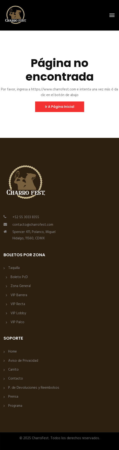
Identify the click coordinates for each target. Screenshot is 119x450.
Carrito (13, 369)
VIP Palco (17, 322)
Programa (15, 406)
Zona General (21, 286)
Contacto (15, 378)
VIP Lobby (18, 313)
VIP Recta (18, 304)
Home (12, 351)
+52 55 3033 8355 (25, 217)
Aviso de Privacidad (23, 361)
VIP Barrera (19, 295)
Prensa (13, 397)
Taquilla (14, 268)
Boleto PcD (19, 277)
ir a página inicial (59, 106)
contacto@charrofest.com (32, 225)
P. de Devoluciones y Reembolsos (33, 388)
